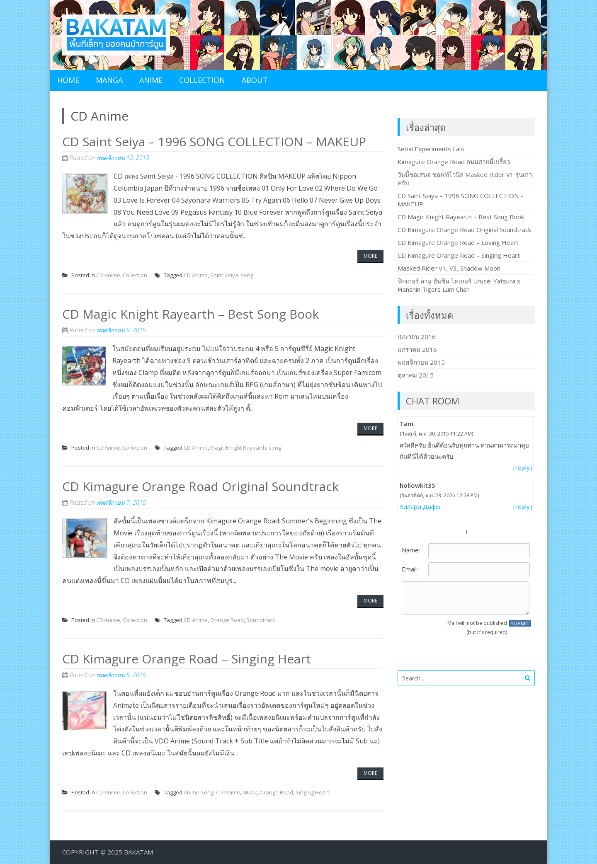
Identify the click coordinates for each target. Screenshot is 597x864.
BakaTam (138, 852)
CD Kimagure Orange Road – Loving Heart (458, 242)
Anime (151, 80)
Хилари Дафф (420, 506)
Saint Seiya (224, 275)
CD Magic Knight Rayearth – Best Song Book (190, 313)
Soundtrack (260, 620)
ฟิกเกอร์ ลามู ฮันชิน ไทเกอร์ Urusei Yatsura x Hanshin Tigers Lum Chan (459, 285)
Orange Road (227, 620)
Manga (109, 80)
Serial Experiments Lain (431, 149)
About (255, 80)
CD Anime (108, 275)
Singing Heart (312, 792)
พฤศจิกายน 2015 (421, 362)
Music (250, 792)
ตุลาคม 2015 (416, 375)
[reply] (522, 467)
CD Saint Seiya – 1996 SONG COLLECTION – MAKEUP (214, 141)
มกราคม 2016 (417, 349)
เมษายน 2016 (417, 336)
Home (68, 80)
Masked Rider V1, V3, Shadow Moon (449, 268)
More (370, 255)
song (247, 275)
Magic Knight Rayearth (238, 447)
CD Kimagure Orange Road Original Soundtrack (200, 486)
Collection (202, 80)
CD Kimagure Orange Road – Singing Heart (186, 658)
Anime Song (199, 792)
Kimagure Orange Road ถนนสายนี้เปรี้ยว (454, 161)
